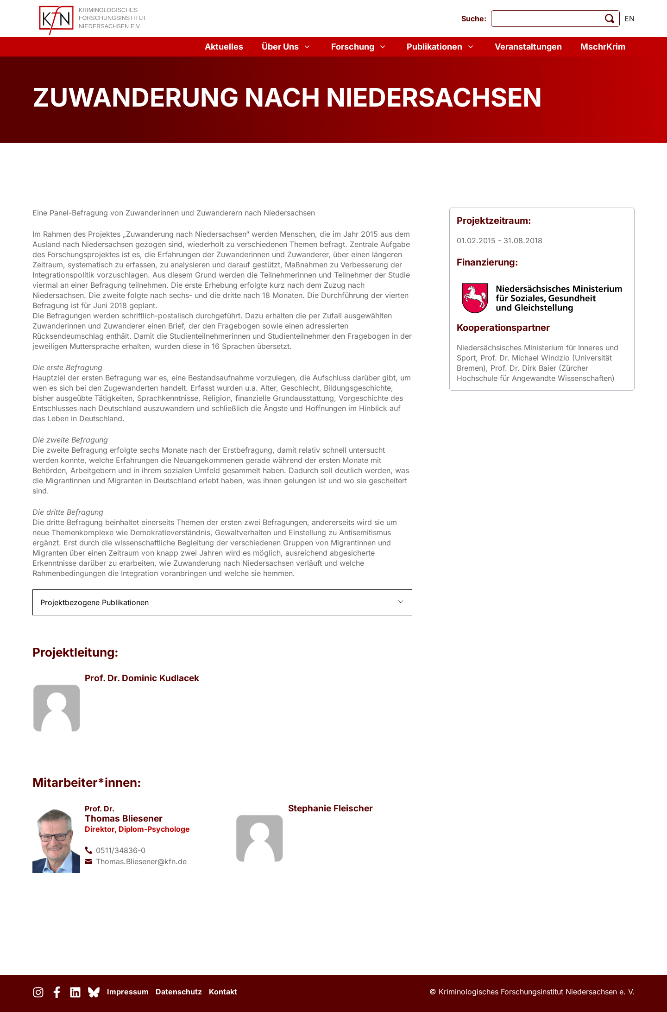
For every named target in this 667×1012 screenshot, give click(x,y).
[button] (222, 602)
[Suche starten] (609, 18)
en (629, 18)
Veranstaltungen (528, 46)
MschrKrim (602, 46)
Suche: (473, 18)
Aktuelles (224, 46)
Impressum (128, 991)
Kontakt (223, 991)
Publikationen (441, 47)
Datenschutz (179, 991)
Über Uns (287, 47)
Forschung (359, 47)
